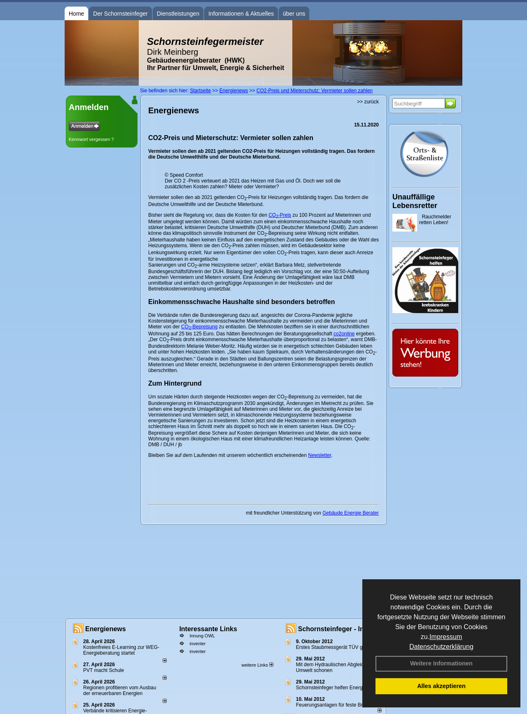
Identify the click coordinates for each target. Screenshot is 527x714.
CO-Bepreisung (199, 327)
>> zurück (368, 102)
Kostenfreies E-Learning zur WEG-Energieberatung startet (121, 650)
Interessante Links (208, 628)
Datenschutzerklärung (441, 646)
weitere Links (257, 664)
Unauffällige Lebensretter (414, 201)
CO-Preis (279, 215)
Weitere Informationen (441, 663)
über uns (294, 13)
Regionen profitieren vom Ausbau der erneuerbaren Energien (119, 690)
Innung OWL (202, 635)
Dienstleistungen (178, 13)
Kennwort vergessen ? (91, 139)
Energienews (105, 628)
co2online (343, 334)
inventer (197, 643)
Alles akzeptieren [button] (441, 686)
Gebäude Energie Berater (350, 513)
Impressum (445, 636)
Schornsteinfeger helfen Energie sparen (339, 688)
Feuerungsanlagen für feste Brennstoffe (339, 705)
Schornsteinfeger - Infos (336, 628)
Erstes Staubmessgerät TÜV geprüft (335, 647)
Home (76, 13)
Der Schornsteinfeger (120, 13)
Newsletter (319, 455)
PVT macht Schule (103, 670)
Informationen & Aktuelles (241, 13)
